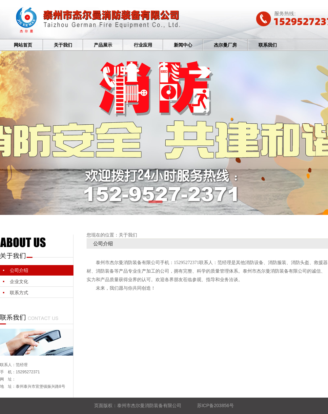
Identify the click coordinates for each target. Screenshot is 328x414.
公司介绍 (19, 270)
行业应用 (143, 45)
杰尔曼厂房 (225, 45)
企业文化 (19, 281)
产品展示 (103, 45)
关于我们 (63, 45)
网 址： (8, 379)
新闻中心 (183, 45)
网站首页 (23, 45)
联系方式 (19, 292)
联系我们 (267, 45)
